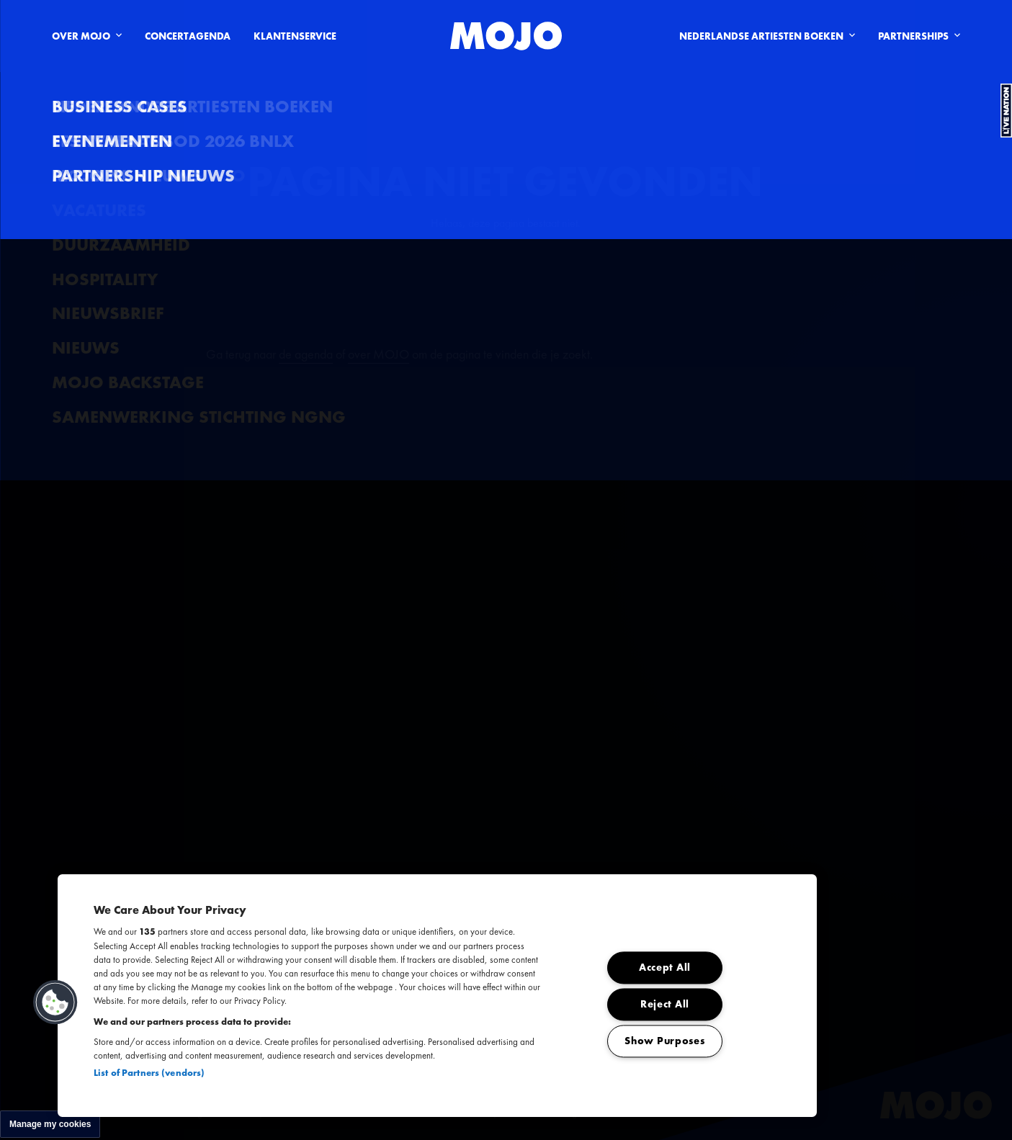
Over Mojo (87, 36)
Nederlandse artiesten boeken (767, 36)
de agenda (306, 354)
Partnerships (919, 36)
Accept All (665, 967)
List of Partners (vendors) (149, 1073)
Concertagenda (187, 36)
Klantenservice (295, 36)
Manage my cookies (50, 1124)
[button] (55, 1002)
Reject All (664, 1004)
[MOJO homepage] (506, 36)
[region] (437, 995)
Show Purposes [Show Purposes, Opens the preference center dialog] (664, 1041)
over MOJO (378, 354)
